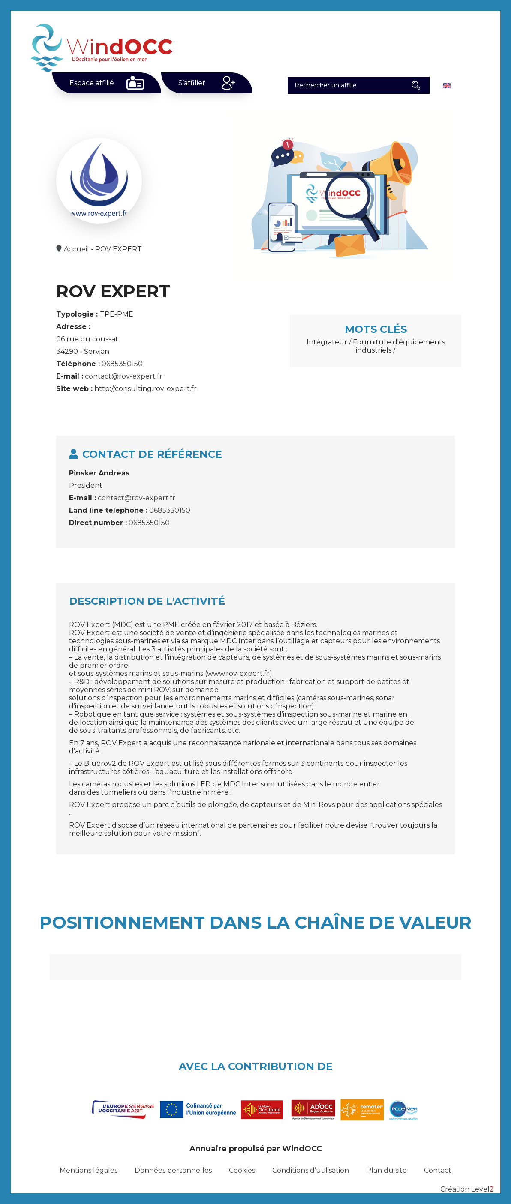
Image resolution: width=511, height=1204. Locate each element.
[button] (415, 85)
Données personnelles (173, 1170)
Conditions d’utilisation (310, 1170)
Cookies (242, 1170)
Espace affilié (91, 83)
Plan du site (386, 1170)
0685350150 (122, 364)
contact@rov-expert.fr (123, 376)
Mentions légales (88, 1170)
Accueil (76, 249)
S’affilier (191, 83)
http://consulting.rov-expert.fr (145, 389)
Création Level (467, 1189)
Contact (437, 1170)
